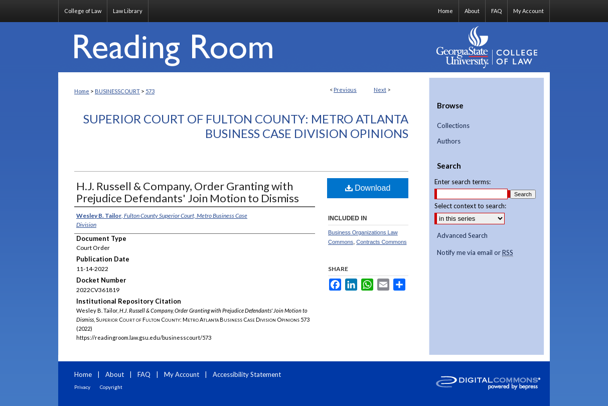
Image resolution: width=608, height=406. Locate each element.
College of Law (82, 11)
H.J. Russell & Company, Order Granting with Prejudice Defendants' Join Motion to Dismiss (187, 192)
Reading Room (243, 47)
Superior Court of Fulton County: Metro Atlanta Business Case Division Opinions (245, 126)
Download (368, 188)
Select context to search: (470, 206)
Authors (449, 141)
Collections (453, 125)
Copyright (111, 387)
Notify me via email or (475, 253)
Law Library (127, 11)
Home (81, 91)
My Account (181, 374)
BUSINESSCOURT (117, 91)
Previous (345, 89)
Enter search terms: (462, 182)
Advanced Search (462, 235)
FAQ (143, 374)
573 (150, 91)
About (114, 374)
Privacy (82, 387)
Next (380, 89)
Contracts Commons (381, 242)
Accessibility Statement (247, 374)
